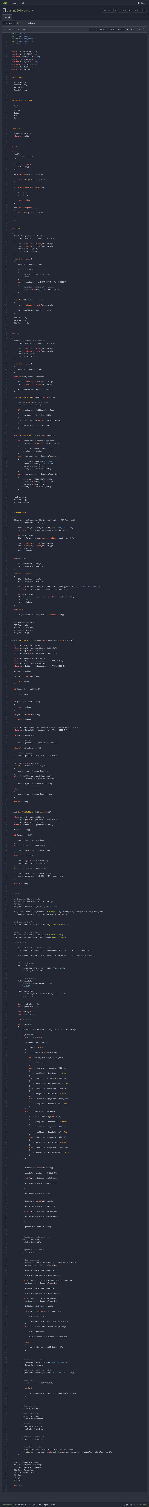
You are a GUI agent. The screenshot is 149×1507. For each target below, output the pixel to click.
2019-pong (23, 10)
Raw (92, 29)
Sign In (142, 3)
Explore (14, 3)
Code (7, 17)
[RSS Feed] (33, 10)
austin (11, 10)
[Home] (4, 3)
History (120, 29)
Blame (112, 29)
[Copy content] (131, 29)
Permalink (102, 29)
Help (23, 3)
